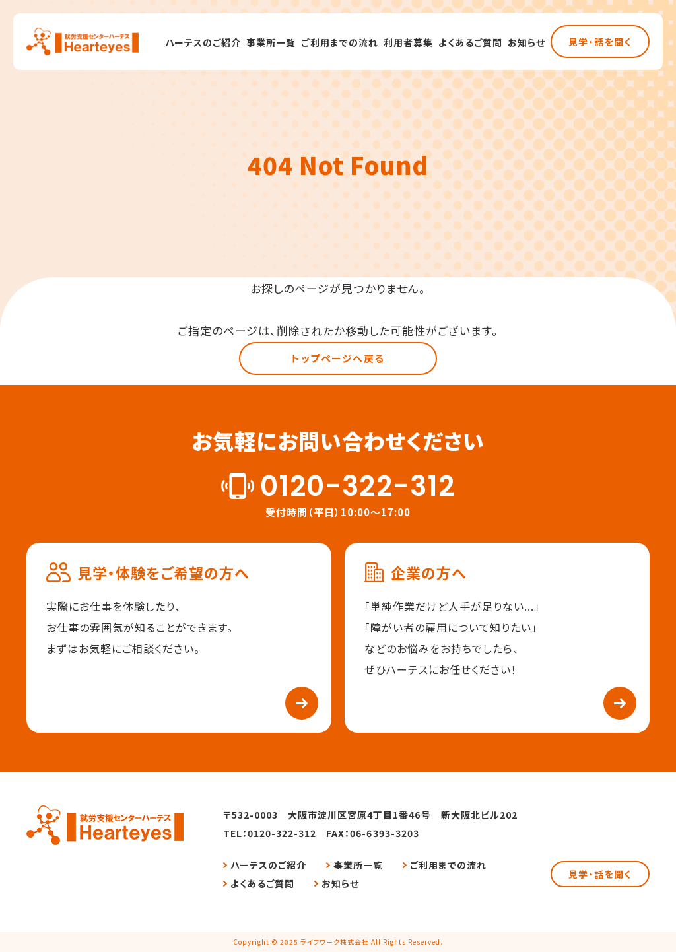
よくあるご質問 (470, 42)
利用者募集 (408, 42)
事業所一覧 (271, 42)
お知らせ (526, 42)
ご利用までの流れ (339, 42)
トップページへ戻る (338, 358)
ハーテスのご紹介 (203, 42)
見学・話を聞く (600, 41)
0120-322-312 (357, 486)
